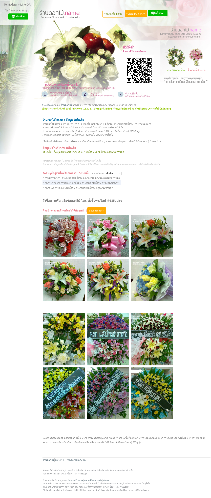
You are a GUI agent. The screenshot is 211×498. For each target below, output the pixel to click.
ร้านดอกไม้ (47, 105)
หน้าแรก (59, 460)
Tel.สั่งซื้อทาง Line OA (17, 4)
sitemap (106, 480)
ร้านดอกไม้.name (113, 13)
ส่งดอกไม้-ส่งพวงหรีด (93, 480)
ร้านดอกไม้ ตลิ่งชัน (76, 460)
